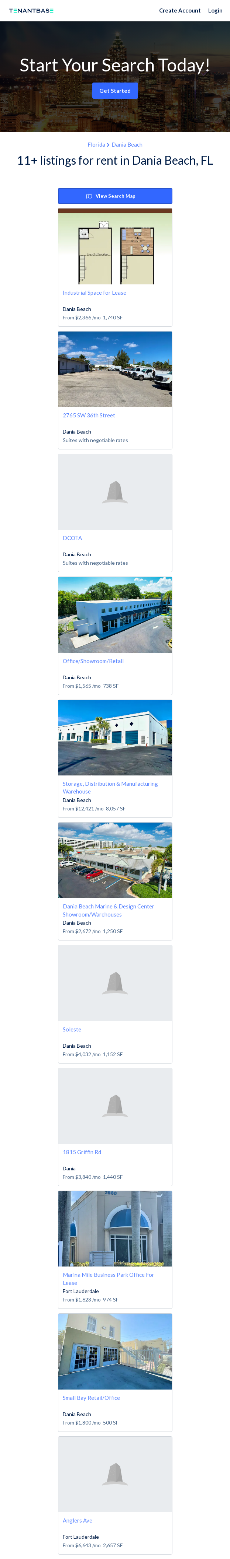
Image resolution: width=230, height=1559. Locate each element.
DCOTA (72, 538)
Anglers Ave (77, 1520)
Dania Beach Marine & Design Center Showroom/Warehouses (108, 910)
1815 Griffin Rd (82, 1152)
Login (215, 10)
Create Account (180, 10)
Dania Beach (127, 144)
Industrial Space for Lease (94, 292)
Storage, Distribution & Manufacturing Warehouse (110, 787)
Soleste (72, 1029)
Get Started (115, 90)
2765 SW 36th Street (89, 415)
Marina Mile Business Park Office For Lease (108, 1278)
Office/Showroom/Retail (93, 661)
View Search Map (110, 196)
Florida (96, 144)
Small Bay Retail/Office (91, 1397)
